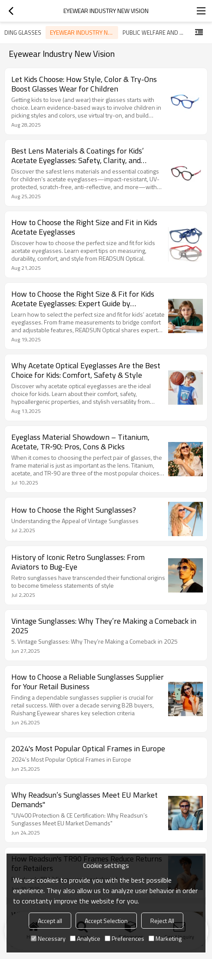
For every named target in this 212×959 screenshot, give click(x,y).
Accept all (50, 920)
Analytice (85, 938)
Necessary (48, 938)
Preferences (124, 938)
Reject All (162, 920)
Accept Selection (106, 920)
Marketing (165, 938)
